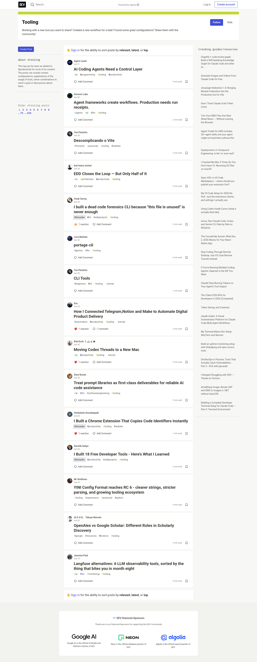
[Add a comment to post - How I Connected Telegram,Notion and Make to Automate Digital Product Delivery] (81, 329)
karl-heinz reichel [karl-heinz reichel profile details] (82, 165)
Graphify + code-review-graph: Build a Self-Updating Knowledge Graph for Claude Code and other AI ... (217, 62)
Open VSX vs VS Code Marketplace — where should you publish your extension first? (217, 181)
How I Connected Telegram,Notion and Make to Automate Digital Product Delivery (131, 314)
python (119, 498)
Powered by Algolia (128, 5)
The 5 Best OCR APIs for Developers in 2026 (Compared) (217, 297)
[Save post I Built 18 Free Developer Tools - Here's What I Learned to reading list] (186, 466)
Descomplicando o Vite (94, 140)
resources (91, 536)
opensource (92, 498)
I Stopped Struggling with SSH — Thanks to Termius (217, 377)
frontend (79, 146)
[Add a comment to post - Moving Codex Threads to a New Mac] (81, 362)
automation (80, 322)
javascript (92, 146)
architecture (87, 179)
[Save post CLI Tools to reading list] (186, 290)
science (103, 536)
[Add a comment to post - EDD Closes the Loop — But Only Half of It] (83, 186)
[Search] (32, 5)
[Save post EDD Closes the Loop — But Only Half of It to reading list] (186, 186)
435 (29, 113)
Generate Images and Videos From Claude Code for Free (218, 77)
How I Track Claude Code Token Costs (217, 105)
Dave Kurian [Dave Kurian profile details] (80, 374)
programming (87, 74)
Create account (226, 4)
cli (89, 217)
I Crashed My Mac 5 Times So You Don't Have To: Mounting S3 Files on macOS (218, 165)
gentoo (78, 250)
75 (21, 113)
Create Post (26, 49)
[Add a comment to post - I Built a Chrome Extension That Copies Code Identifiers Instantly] (81, 433)
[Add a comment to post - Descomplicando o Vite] (83, 153)
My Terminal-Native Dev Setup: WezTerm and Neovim (216, 333)
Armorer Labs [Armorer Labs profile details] (81, 94)
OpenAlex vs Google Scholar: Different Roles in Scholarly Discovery (124, 528)
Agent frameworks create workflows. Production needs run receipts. (126, 105)
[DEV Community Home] (22, 4)
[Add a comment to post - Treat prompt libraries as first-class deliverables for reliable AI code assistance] (83, 400)
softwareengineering (98, 393)
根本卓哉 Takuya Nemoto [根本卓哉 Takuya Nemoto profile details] (87, 517)
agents (78, 113)
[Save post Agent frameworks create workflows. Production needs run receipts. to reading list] (186, 119)
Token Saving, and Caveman (215, 307)
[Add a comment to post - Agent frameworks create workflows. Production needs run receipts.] (83, 119)
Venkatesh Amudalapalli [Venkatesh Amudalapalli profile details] (86, 413)
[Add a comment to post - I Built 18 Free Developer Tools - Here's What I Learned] (83, 466)
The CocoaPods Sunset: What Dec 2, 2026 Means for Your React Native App (218, 239)
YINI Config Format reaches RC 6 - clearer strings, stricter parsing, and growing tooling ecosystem (125, 490)
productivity (115, 74)
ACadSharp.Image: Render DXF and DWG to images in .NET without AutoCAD (216, 390)
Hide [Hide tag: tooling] (229, 22)
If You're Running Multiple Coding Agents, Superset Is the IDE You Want (218, 271)
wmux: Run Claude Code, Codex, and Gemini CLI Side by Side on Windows (217, 224)
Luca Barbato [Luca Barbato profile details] (81, 237)
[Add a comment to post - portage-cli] (83, 257)
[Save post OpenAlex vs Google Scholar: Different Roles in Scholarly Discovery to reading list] (186, 543)
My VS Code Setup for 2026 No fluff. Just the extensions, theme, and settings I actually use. (217, 196)
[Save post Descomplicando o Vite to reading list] (186, 153)
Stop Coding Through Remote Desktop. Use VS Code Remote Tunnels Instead (216, 255)
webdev (116, 146)
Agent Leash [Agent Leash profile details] (80, 61)
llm (93, 113)
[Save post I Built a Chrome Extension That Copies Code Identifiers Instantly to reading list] (186, 433)
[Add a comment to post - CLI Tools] (83, 290)
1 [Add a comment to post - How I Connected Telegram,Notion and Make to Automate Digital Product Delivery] (100, 329)
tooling (102, 74)
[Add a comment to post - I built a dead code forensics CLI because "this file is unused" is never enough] (81, 224)
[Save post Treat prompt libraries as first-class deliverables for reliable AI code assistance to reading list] (186, 400)
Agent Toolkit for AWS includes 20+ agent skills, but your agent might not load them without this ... (217, 136)
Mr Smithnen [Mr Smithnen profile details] (80, 479)
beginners (80, 284)
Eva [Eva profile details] (76, 303)
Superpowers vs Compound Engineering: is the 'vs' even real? (217, 152)
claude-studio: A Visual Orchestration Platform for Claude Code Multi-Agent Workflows (218, 319)
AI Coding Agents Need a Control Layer (108, 69)
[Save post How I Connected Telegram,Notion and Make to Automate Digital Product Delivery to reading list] (186, 329)
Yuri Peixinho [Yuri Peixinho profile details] (80, 132)
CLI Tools (82, 278)
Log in (207, 4)
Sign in (75, 50)
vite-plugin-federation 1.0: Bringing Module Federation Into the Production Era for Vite (218, 91)
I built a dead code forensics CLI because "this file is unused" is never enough (129, 209)
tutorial (109, 284)
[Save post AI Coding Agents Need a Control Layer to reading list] (186, 81)
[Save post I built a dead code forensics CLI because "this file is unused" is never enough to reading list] (186, 224)
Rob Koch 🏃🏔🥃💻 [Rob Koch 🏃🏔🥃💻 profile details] (85, 341)
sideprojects (100, 217)
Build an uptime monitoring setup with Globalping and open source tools (218, 347)
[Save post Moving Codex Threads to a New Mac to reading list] (186, 362)
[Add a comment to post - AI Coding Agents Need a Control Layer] (83, 81)
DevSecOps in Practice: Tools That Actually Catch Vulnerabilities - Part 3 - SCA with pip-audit (218, 362)
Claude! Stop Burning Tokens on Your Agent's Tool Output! (217, 285)
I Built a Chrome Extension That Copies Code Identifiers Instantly (131, 421)
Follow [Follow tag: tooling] (216, 22)
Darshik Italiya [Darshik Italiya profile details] (81, 446)
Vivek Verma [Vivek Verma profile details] (80, 198)
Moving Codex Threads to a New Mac (106, 349)
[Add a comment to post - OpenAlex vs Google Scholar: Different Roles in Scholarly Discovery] (83, 543)
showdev (79, 217)
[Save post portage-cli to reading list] (186, 257)
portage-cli (83, 245)
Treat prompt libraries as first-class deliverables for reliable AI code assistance (129, 385)
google (78, 536)
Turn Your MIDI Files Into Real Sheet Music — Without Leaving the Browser (217, 119)
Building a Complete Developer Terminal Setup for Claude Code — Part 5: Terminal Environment (218, 406)
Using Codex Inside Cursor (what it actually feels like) (218, 210)
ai (76, 74)
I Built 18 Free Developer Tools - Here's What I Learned (121, 454)
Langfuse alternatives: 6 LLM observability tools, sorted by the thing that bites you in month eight (129, 566)
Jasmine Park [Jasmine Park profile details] (81, 555)
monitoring (93, 574)
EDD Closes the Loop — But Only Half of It (110, 173)
